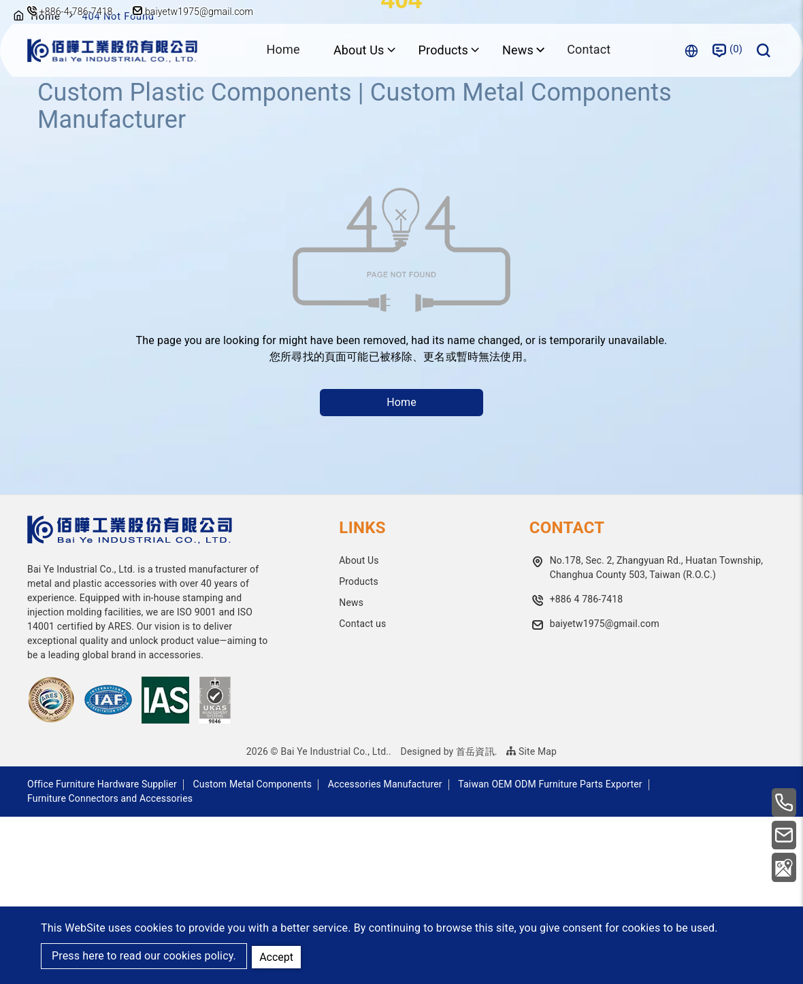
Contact (589, 50)
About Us (358, 727)
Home (282, 50)
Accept (278, 955)
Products (358, 748)
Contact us (362, 790)
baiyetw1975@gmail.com (195, 11)
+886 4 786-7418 (586, 766)
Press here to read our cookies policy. (144, 956)
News (351, 769)
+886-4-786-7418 (76, 11)
